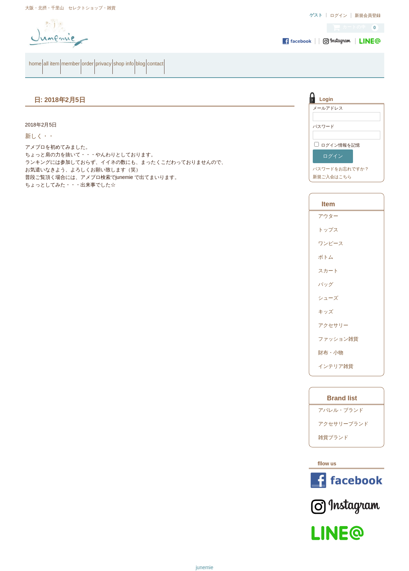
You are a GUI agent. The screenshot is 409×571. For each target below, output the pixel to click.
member (99, 60)
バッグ (325, 275)
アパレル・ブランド (340, 401)
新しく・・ (39, 127)
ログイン (338, 15)
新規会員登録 (368, 15)
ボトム (325, 247)
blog (220, 60)
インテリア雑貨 (335, 357)
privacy (158, 60)
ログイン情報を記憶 (337, 136)
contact (248, 60)
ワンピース (330, 234)
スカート (328, 261)
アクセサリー (333, 316)
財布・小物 (330, 343)
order (129, 60)
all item (67, 60)
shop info (190, 60)
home (38, 60)
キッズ (325, 302)
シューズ (328, 288)
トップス (328, 220)
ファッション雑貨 (338, 329)
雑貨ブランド (333, 428)
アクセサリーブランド (343, 414)
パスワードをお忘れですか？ (341, 159)
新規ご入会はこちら (332, 167)
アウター (328, 206)
